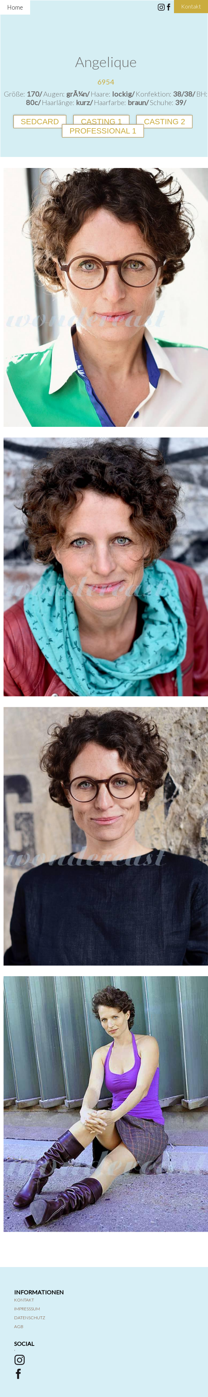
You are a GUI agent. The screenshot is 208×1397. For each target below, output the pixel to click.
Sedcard (40, 121)
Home (15, 7)
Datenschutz (29, 1317)
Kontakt (24, 1300)
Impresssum (27, 1308)
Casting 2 (164, 121)
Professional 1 (102, 130)
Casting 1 (101, 121)
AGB (18, 1326)
